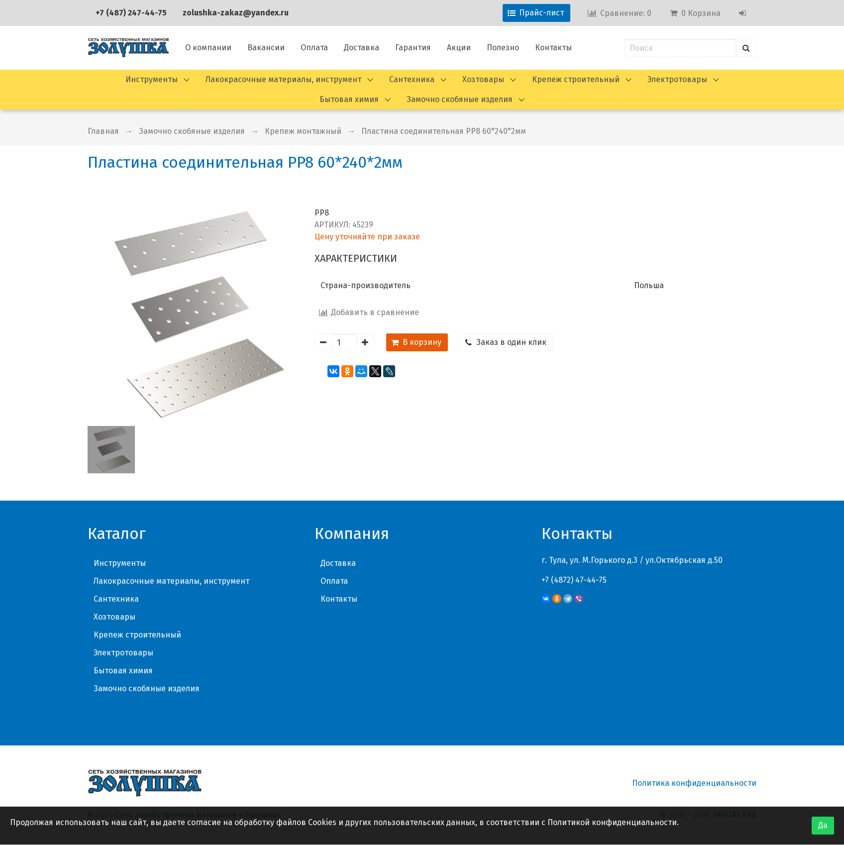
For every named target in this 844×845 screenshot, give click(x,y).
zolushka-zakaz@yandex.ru (236, 12)
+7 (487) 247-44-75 (131, 12)
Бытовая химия (349, 99)
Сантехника (411, 79)
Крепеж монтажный (303, 131)
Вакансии (266, 47)
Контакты (553, 47)
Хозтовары (483, 79)
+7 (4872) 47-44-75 (574, 580)
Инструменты (151, 79)
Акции (459, 47)
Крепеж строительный (576, 79)
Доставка (361, 47)
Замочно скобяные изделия (460, 99)
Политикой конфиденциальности (612, 822)
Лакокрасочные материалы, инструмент (283, 79)
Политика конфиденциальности (694, 783)
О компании (208, 47)
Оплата (314, 47)
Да (823, 825)
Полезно (503, 47)
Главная (103, 131)
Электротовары (677, 79)
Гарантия (413, 47)
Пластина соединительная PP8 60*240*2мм (443, 131)
